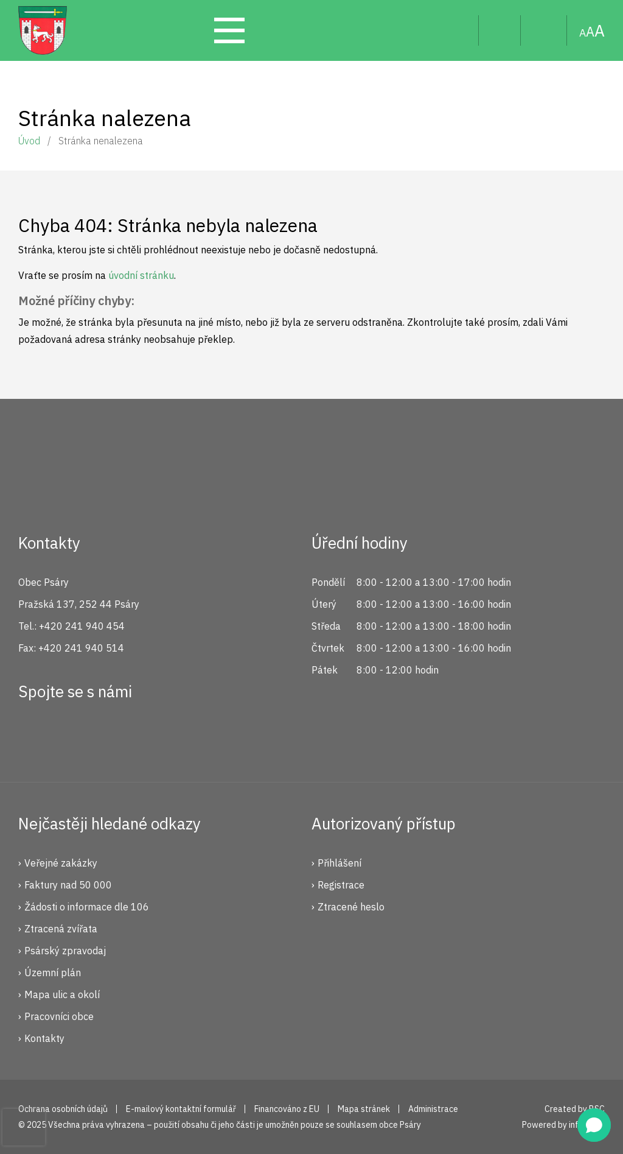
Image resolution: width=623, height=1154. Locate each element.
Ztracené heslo (351, 907)
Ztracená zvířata (60, 929)
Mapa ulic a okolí (62, 994)
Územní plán (52, 972)
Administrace (433, 1108)
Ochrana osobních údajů (63, 1108)
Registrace (341, 885)
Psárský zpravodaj (65, 951)
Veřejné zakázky (60, 863)
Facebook (34, 735)
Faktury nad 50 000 (68, 885)
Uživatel (500, 30)
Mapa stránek (544, 30)
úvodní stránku (141, 275)
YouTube (115, 735)
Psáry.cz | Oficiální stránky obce (42, 30)
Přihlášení (339, 863)
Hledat (459, 30)
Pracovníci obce (59, 1016)
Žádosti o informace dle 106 (86, 907)
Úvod (29, 141)
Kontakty (44, 1038)
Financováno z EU (286, 1108)
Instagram (75, 735)
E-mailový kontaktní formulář (181, 1108)
